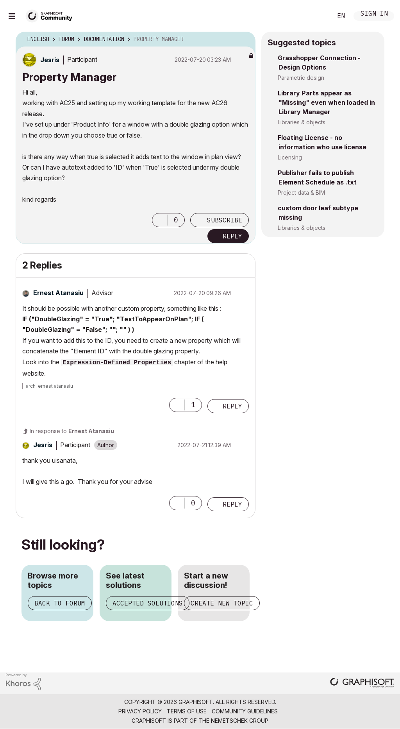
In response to (72, 431)
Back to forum (59, 603)
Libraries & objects (301, 122)
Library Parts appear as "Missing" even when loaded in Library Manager (326, 102)
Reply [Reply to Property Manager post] (232, 236)
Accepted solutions (147, 603)
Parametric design (301, 77)
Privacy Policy (140, 711)
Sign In (374, 14)
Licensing (290, 157)
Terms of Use (187, 711)
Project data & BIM (301, 192)
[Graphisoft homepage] (362, 683)
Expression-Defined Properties (116, 362)
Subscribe (224, 220)
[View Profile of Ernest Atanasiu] (58, 293)
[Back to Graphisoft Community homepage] (51, 15)
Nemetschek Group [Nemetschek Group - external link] (239, 720)
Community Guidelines (245, 711)
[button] (159, 220)
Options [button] (244, 39)
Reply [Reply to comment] (232, 406)
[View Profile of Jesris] (49, 60)
